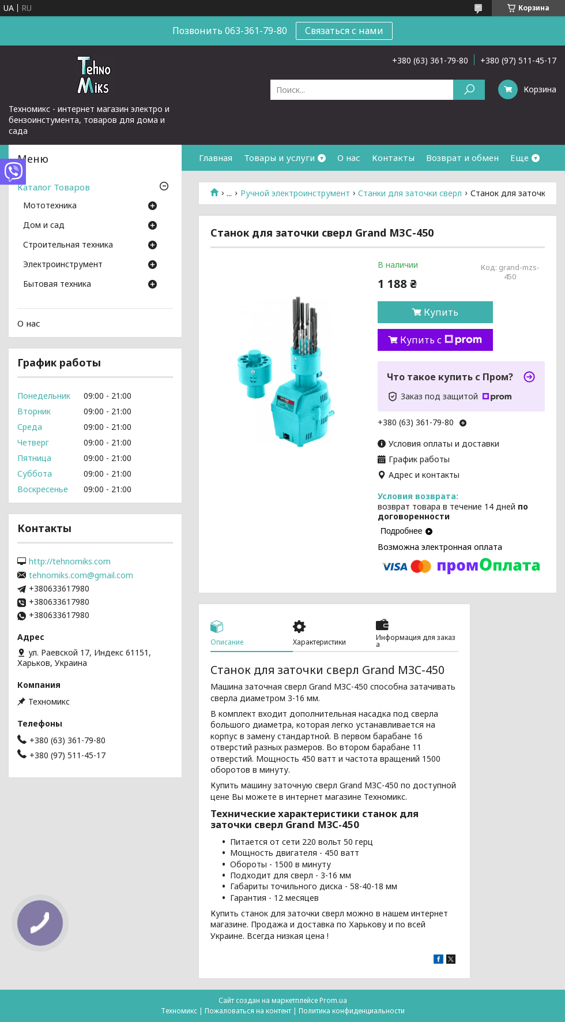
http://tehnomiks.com (70, 561)
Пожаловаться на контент (248, 1011)
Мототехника (50, 206)
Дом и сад (44, 225)
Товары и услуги (279, 157)
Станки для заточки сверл (410, 193)
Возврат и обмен (462, 157)
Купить (441, 312)
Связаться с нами (344, 30)
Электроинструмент (63, 264)
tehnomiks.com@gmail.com (81, 575)
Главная (215, 157)
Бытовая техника (57, 284)
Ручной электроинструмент (295, 193)
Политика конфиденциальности (352, 1011)
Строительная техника (68, 245)
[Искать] (469, 90)
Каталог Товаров (53, 187)
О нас (348, 157)
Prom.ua (333, 1000)
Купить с (441, 340)
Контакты (393, 157)
